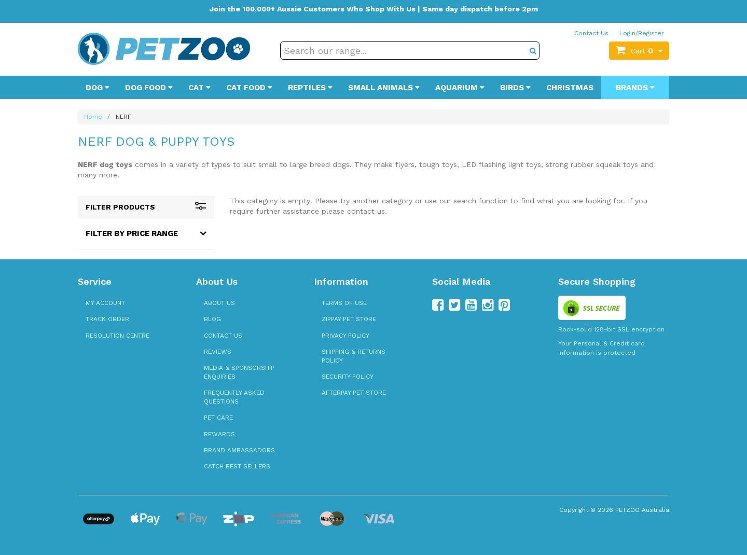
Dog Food (149, 87)
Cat (199, 87)
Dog (97, 87)
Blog (212, 319)
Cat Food (249, 87)
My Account (105, 303)
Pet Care (218, 417)
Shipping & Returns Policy (353, 356)
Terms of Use (344, 303)
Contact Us (591, 33)
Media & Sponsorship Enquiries (239, 372)
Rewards (219, 434)
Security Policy (348, 376)
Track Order (107, 319)
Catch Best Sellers (237, 466)
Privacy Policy (345, 335)
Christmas (569, 87)
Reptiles (310, 87)
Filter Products (146, 207)
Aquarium (460, 87)
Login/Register (641, 33)
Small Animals (384, 87)
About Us (219, 303)
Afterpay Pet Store (354, 392)
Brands (635, 87)
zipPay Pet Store (349, 319)
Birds (515, 87)
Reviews (217, 351)
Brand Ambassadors (239, 450)
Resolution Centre (117, 335)
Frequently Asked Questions (234, 397)
